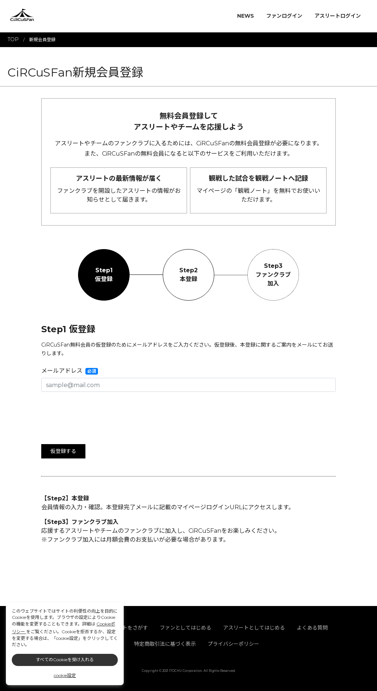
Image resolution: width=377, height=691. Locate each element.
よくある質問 (312, 627)
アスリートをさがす (125, 627)
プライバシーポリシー (233, 644)
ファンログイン (284, 16)
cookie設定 (65, 675)
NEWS (245, 16)
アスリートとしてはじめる (254, 627)
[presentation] (97, 412)
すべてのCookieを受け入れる (65, 659)
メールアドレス (61, 370)
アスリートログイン (337, 16)
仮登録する (63, 451)
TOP (13, 39)
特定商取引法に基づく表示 (165, 644)
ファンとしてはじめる (185, 627)
